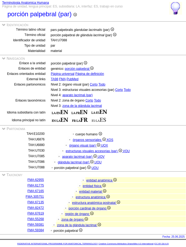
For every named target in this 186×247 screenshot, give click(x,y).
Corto (94, 84)
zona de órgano (74, 219)
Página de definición (89, 74)
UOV (101, 157)
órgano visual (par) (85, 145)
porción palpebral (79, 69)
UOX (104, 145)
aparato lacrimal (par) (77, 95)
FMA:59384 (35, 230)
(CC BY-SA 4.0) (161, 243)
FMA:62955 (35, 180)
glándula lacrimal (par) (76, 162)
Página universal (62, 74)
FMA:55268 (35, 219)
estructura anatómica (93, 197)
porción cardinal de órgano (90, 208)
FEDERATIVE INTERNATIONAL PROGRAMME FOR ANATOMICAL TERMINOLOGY (57, 243)
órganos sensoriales (90, 140)
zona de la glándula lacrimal (82, 106)
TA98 (54, 79)
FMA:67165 (35, 191)
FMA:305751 (35, 197)
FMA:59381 (35, 224)
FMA (62, 79)
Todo (102, 84)
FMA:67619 (35, 213)
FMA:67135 (35, 202)
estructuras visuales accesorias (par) (94, 151)
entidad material (92, 191)
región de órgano (79, 214)
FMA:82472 (35, 208)
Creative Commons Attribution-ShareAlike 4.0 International (125, 243)
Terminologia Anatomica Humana (25, 3)
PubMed (72, 79)
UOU (98, 162)
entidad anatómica (101, 180)
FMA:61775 (35, 185)
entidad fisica (94, 186)
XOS (110, 140)
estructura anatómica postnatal (96, 203)
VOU (126, 151)
